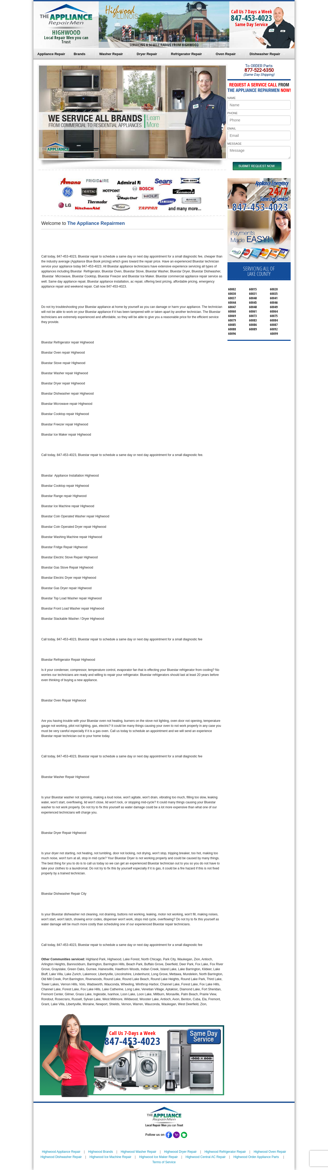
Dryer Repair (147, 54)
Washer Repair (111, 54)
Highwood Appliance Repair (61, 1152)
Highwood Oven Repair (270, 1152)
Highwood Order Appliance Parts (256, 1157)
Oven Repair (226, 54)
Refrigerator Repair (186, 54)
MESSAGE (234, 143)
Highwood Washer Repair (138, 1152)
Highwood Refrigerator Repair (225, 1152)
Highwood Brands (100, 1152)
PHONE (232, 113)
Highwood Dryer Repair (180, 1152)
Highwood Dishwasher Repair (61, 1157)
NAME (231, 98)
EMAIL (231, 128)
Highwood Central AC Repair (206, 1157)
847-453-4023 (251, 18)
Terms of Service (163, 1162)
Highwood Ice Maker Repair (158, 1157)
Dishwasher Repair (265, 54)
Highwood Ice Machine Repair (110, 1157)
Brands (79, 54)
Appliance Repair (51, 54)
